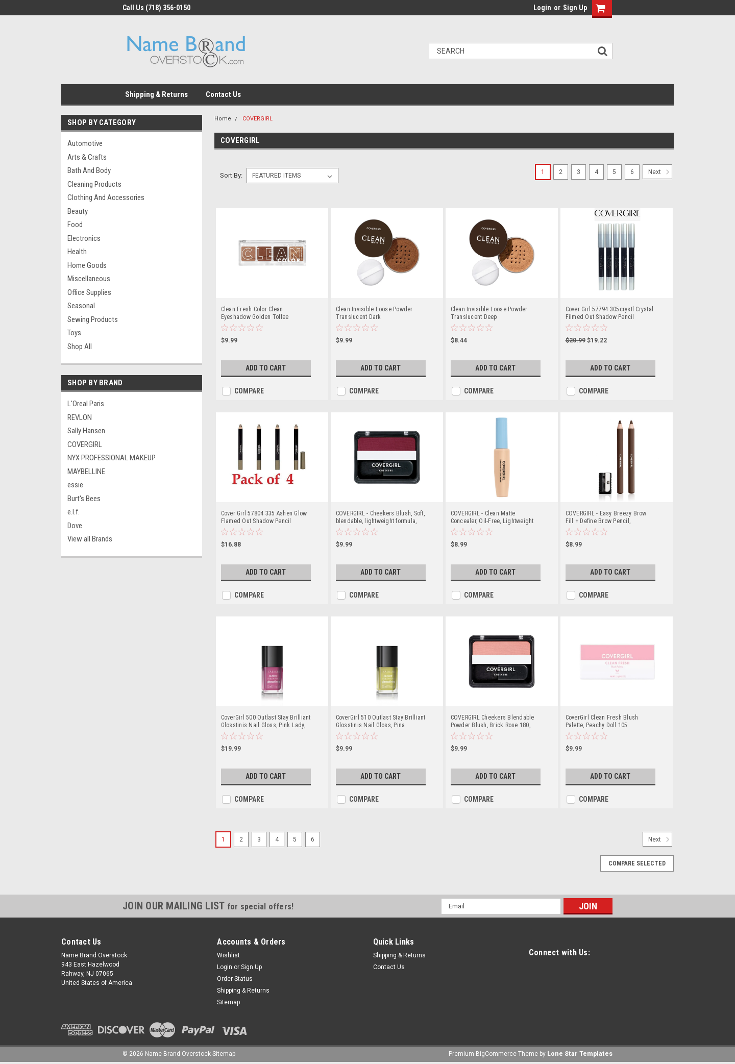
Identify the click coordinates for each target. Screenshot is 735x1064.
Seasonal (81, 305)
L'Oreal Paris (85, 403)
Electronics (84, 238)
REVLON (79, 417)
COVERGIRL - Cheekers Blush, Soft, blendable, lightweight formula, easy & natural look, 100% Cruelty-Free (380, 517)
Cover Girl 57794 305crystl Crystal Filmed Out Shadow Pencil (610, 313)
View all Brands (89, 538)
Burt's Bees (84, 498)
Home (222, 118)
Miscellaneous (88, 278)
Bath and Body (89, 170)
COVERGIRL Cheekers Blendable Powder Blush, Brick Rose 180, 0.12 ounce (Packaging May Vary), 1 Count (496, 721)
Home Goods (87, 265)
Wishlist (228, 955)
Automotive (85, 143)
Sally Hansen (86, 430)
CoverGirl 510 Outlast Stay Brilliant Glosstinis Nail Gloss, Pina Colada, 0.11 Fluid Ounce (381, 721)
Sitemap (228, 1002)
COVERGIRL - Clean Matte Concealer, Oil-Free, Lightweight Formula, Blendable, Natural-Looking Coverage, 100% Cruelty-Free (493, 517)
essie (75, 484)
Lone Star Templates (579, 1053)
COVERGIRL (84, 444)
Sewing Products (92, 319)
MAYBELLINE (86, 471)
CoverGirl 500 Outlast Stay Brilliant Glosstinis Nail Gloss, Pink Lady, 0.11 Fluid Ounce (266, 721)
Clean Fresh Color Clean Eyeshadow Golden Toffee (255, 313)
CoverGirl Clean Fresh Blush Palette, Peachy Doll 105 (602, 721)
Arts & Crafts (87, 157)
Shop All (79, 346)
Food (75, 224)
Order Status (235, 978)
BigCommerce (496, 1053)
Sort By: (231, 175)
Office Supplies (89, 292)
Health (77, 251)
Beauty (77, 211)
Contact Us (223, 94)
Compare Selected (637, 863)
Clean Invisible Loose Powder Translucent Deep (489, 313)
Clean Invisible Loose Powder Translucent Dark (374, 313)
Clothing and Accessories (105, 197)
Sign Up (575, 8)
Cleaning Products (94, 184)
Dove (74, 525)
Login (542, 8)
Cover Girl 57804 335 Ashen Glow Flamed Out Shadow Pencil (264, 517)
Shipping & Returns (156, 94)
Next (660, 172)
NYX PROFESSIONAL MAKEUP (111, 457)
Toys (74, 332)
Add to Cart (266, 368)
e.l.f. (73, 511)
